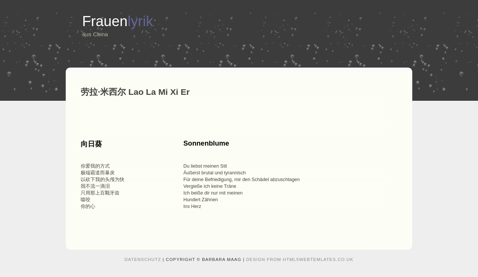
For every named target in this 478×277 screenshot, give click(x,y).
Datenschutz (143, 259)
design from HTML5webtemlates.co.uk (299, 259)
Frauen (117, 21)
